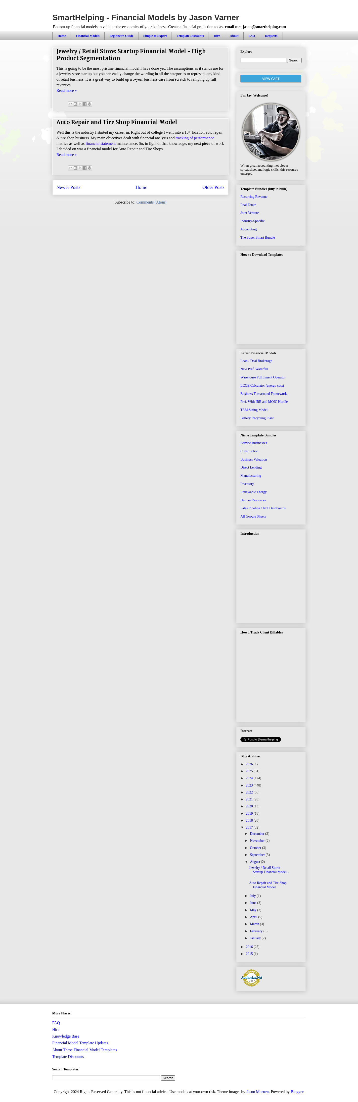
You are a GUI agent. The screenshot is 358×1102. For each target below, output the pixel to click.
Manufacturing (250, 475)
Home (62, 36)
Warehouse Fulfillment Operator (263, 377)
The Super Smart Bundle (257, 237)
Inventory (247, 484)
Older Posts (213, 187)
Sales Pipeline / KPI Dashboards (263, 508)
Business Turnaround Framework (263, 394)
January (256, 938)
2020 (250, 806)
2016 (250, 947)
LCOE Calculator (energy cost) (262, 385)
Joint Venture (249, 213)
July (253, 896)
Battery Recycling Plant (257, 418)
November (258, 840)
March (255, 924)
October (256, 848)
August (255, 862)
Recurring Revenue (253, 197)
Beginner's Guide (121, 36)
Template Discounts (190, 36)
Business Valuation (253, 459)
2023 (250, 785)
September (258, 855)
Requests (271, 36)
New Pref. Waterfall (254, 369)
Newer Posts (68, 187)
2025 (250, 771)
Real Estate (248, 205)
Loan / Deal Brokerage (256, 361)
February (256, 931)
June (253, 903)
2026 (250, 764)
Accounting (248, 229)
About (234, 36)
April (254, 917)
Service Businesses (253, 443)
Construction (249, 451)
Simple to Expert (155, 36)
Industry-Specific (252, 221)
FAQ (251, 36)
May (253, 910)
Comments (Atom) (151, 202)
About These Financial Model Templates (84, 1050)
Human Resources (253, 500)
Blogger (297, 1092)
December (257, 834)
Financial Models (88, 36)
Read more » (66, 90)
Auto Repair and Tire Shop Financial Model (116, 122)
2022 (250, 792)
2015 (250, 954)
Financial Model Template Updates (80, 1043)
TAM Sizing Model (254, 410)
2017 (250, 827)
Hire (217, 36)
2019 (250, 813)
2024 (250, 778)
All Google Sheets (253, 516)
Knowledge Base (65, 1036)
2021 (250, 799)
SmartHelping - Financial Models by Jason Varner (145, 17)
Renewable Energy (253, 492)
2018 (250, 820)
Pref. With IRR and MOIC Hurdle (264, 402)
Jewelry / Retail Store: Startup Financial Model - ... (269, 872)
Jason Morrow (257, 1092)
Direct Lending (251, 467)
